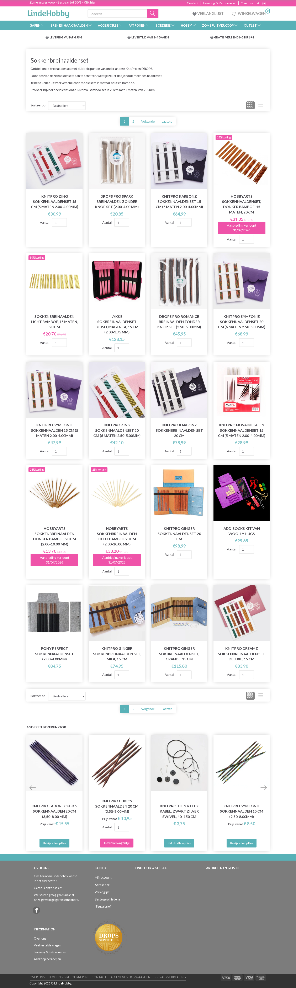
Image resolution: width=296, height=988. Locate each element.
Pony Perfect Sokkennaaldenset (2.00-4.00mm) (54, 653)
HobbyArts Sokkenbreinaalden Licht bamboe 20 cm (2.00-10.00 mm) (117, 536)
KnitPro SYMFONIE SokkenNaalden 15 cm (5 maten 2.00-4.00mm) (54, 430)
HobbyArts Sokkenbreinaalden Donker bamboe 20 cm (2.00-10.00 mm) (54, 536)
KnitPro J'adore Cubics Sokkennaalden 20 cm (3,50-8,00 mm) (54, 811)
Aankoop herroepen (47, 959)
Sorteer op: (38, 105)
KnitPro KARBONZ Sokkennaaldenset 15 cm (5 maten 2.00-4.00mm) (179, 201)
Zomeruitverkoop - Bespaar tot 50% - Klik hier (63, 2)
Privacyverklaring (170, 977)
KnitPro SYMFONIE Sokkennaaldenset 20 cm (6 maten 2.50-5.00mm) (241, 321)
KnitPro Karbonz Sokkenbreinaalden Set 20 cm (179, 430)
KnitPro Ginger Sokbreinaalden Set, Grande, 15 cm (179, 653)
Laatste (167, 121)
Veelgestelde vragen (47, 945)
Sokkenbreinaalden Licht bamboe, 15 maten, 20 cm (54, 321)
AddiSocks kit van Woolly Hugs (241, 531)
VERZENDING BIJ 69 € (239, 37)
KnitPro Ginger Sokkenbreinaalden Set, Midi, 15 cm (117, 653)
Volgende (148, 121)
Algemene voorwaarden (130, 977)
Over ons (247, 3)
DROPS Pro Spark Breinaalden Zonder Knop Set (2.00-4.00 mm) (117, 201)
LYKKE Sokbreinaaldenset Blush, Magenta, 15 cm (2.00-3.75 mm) (116, 324)
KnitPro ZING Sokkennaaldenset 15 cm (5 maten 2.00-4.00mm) (54, 201)
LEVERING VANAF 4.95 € (65, 37)
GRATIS (219, 37)
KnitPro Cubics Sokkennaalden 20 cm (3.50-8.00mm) (116, 806)
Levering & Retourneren (219, 3)
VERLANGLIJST (208, 13)
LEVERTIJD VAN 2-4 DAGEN (150, 37)
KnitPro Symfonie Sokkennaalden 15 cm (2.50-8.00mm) (241, 811)
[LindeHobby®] (48, 12)
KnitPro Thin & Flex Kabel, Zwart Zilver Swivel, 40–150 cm (179, 811)
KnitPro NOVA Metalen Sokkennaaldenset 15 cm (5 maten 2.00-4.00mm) (241, 430)
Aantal (45, 222)
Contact (193, 3)
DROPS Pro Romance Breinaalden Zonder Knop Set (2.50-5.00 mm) (179, 321)
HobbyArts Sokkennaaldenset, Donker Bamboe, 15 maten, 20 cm (241, 204)
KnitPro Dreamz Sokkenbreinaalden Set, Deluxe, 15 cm (241, 653)
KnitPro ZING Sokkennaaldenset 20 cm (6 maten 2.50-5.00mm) (117, 430)
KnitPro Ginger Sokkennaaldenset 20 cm (179, 533)
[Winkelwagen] (250, 13)
